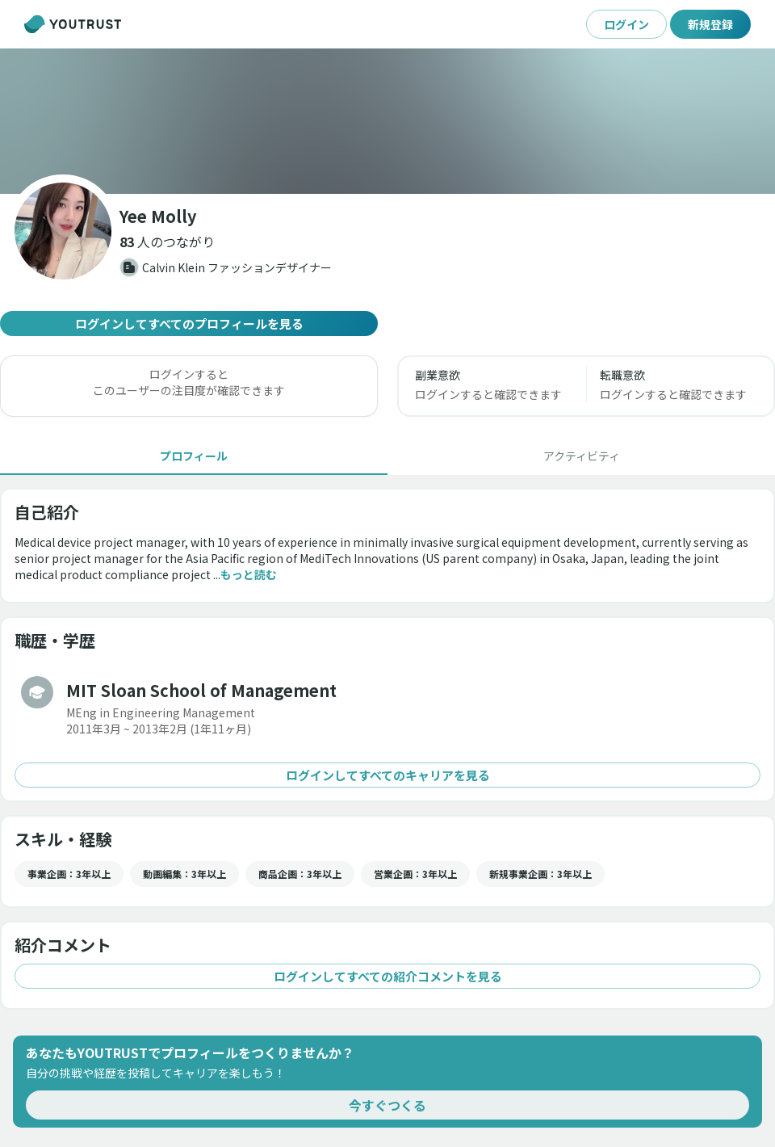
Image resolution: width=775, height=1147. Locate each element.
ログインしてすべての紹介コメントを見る (387, 976)
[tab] (194, 455)
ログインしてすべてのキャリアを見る (387, 775)
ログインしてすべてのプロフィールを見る (189, 323)
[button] (167, 241)
